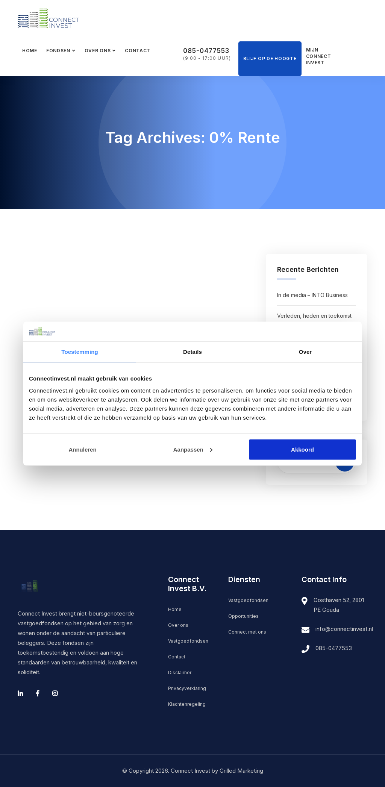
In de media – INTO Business (312, 295)
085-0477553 (206, 51)
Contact (137, 50)
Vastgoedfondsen (188, 641)
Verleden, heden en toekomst (314, 315)
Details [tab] (192, 352)
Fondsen (58, 50)
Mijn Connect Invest (317, 56)
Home (29, 50)
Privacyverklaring (187, 688)
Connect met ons (247, 632)
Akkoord (302, 449)
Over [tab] (305, 352)
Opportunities (243, 616)
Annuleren (82, 449)
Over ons (98, 50)
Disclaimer (179, 672)
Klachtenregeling (187, 704)
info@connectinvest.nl (344, 628)
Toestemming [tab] (79, 352)
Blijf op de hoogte (270, 58)
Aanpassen (192, 449)
